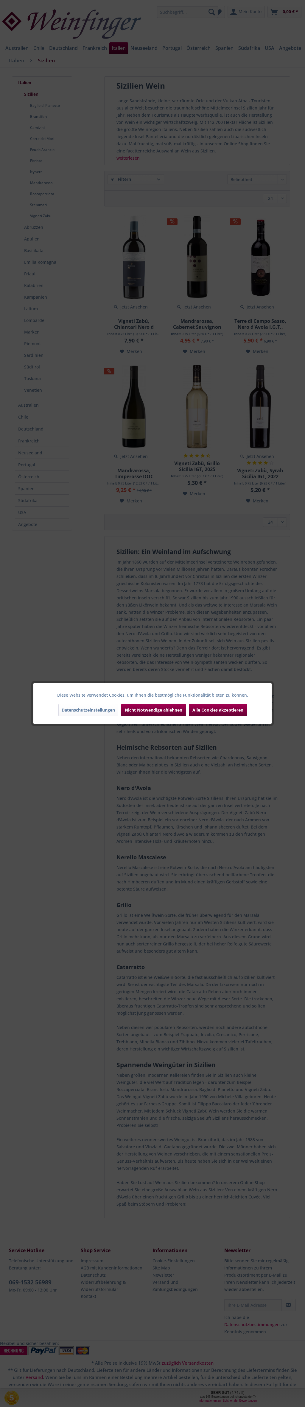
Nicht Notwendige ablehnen (153, 710)
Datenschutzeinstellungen (88, 710)
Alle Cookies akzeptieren (217, 710)
